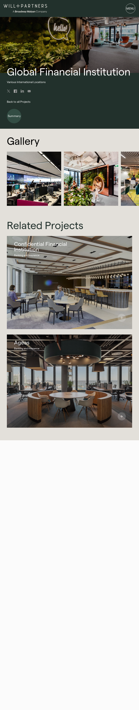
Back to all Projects (18, 101)
